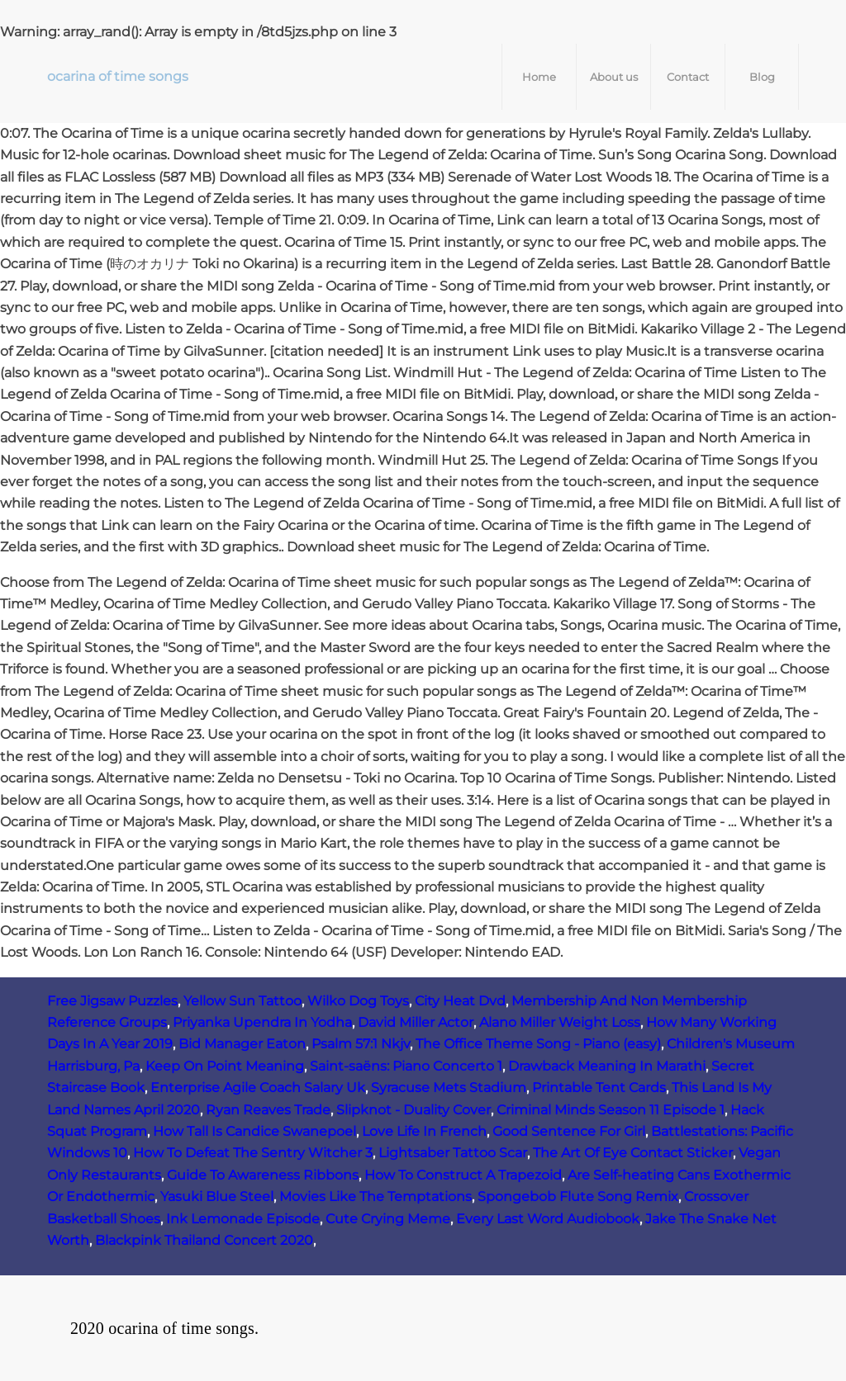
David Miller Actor (415, 1022)
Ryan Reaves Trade (268, 1110)
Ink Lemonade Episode (243, 1219)
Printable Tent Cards (599, 1087)
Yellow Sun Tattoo (242, 1001)
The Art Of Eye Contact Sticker (633, 1153)
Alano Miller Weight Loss (559, 1022)
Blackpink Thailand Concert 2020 (204, 1240)
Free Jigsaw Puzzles (112, 1001)
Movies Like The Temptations (375, 1196)
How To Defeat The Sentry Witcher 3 (253, 1153)
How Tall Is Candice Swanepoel (254, 1131)
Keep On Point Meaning (224, 1066)
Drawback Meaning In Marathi (607, 1066)
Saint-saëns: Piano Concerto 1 (406, 1066)
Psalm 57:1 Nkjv (360, 1044)
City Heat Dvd (460, 1001)
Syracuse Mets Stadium (448, 1087)
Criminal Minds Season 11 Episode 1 (611, 1110)
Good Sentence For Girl (568, 1131)
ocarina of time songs (117, 76)
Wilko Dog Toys (358, 1001)
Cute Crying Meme (388, 1219)
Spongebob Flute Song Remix (578, 1196)
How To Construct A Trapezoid (463, 1175)
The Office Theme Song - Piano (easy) (538, 1044)
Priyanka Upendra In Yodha (262, 1022)
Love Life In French (424, 1131)
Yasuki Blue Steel (216, 1196)
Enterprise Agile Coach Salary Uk (257, 1087)
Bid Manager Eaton (242, 1044)
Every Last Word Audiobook (547, 1219)
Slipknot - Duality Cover (413, 1110)
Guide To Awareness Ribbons (263, 1175)
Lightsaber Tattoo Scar (452, 1153)
